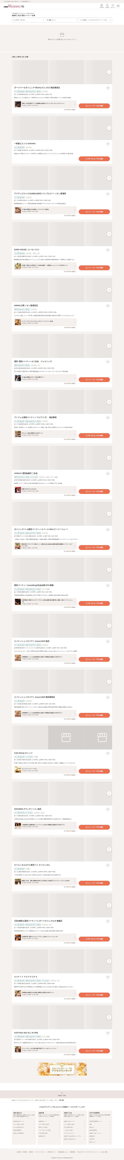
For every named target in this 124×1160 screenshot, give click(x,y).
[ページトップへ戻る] (62, 1094)
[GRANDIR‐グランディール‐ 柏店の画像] (62, 793)
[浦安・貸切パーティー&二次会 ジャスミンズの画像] (62, 346)
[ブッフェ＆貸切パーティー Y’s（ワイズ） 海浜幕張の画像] (62, 402)
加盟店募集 (72, 1152)
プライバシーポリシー (40, 1152)
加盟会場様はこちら (63, 1152)
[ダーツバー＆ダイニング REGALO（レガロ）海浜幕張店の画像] (62, 72)
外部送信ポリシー (52, 1152)
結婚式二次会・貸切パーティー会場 (43, 1100)
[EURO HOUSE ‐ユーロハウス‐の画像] (62, 234)
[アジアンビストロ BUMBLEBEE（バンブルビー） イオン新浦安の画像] (62, 178)
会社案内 (19, 1152)
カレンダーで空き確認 (94, 106)
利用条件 (31, 1152)
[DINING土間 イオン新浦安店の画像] (62, 290)
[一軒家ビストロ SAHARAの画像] (62, 128)
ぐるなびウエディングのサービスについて (87, 1152)
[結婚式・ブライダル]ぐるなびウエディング (22, 1100)
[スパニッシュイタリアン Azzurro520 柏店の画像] (62, 626)
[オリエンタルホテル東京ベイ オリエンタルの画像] (62, 849)
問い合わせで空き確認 (94, 159)
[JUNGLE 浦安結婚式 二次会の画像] (62, 458)
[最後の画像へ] (109, 72)
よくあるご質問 (103, 1152)
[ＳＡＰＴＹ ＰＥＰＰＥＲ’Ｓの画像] (62, 961)
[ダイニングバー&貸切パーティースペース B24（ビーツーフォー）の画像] (62, 514)
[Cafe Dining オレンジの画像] (62, 737)
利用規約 (25, 1152)
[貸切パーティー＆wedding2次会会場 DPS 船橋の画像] (62, 570)
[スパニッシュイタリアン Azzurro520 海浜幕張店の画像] (62, 682)
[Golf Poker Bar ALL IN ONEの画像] (62, 1017)
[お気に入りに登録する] (108, 88)
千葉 (55, 1100)
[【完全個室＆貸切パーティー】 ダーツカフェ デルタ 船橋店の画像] (62, 905)
